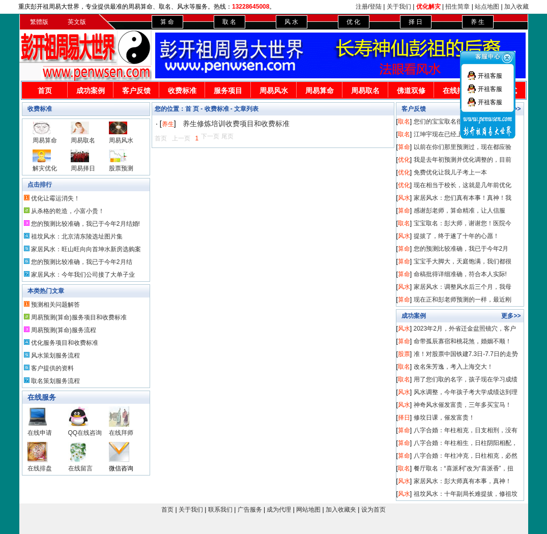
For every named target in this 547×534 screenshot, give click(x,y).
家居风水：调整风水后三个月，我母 (462, 286)
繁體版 (39, 21)
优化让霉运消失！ (55, 198)
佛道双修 (411, 90)
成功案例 (90, 90)
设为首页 (373, 509)
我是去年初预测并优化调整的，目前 (462, 159)
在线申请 (39, 432)
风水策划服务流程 (55, 355)
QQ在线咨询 (85, 432)
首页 (45, 90)
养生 (168, 124)
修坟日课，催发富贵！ (444, 417)
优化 (404, 159)
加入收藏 (516, 6)
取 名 (229, 21)
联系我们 (220, 509)
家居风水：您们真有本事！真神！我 (462, 197)
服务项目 (228, 90)
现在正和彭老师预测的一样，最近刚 (462, 299)
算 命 (167, 21)
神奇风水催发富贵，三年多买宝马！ (462, 404)
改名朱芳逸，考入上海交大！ (453, 366)
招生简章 (457, 6)
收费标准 (182, 90)
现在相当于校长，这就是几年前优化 (462, 185)
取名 (404, 121)
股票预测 (121, 168)
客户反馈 (136, 90)
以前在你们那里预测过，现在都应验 (462, 147)
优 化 (353, 21)
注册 (362, 6)
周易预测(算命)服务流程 (63, 330)
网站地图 (308, 509)
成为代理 (279, 509)
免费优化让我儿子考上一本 (450, 172)
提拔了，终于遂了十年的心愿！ (456, 236)
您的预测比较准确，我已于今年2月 (461, 248)
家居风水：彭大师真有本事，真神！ (462, 481)
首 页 (192, 108)
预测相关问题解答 (55, 304)
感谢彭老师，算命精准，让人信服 (459, 210)
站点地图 (487, 6)
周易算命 (319, 90)
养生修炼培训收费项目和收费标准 (236, 124)
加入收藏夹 (341, 509)
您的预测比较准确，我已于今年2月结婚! (85, 223)
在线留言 (80, 468)
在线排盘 (457, 90)
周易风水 (274, 90)
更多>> (511, 315)
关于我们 (399, 6)
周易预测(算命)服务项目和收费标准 (79, 317)
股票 (404, 354)
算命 (404, 147)
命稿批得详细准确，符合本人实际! (460, 274)
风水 (404, 197)
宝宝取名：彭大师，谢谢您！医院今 (462, 223)
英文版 (77, 21)
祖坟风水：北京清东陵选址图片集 (77, 236)
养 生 (477, 21)
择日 (404, 417)
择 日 (415, 21)
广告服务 (250, 509)
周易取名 (365, 90)
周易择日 (83, 168)
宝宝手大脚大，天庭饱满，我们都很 (462, 261)
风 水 (291, 21)
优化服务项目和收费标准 (64, 342)
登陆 (375, 6)
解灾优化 (45, 168)
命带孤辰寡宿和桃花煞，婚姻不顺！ (462, 341)
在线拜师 (121, 432)
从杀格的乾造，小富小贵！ (67, 211)
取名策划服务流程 (55, 380)
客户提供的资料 (52, 368)
